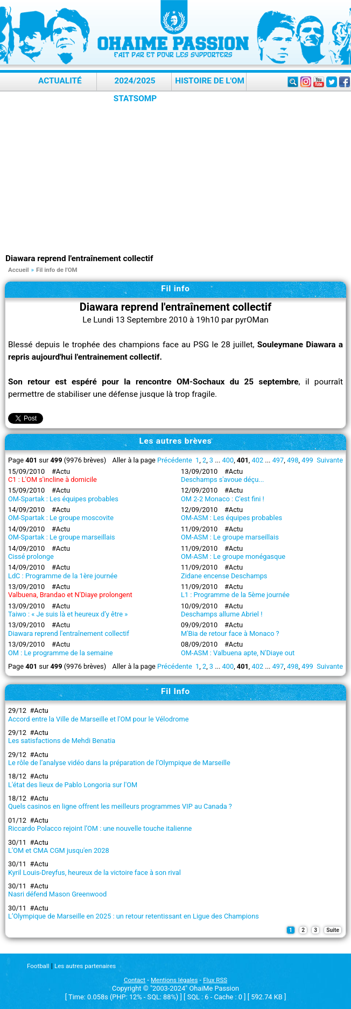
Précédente (174, 460)
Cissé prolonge (31, 556)
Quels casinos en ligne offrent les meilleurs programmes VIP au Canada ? (120, 806)
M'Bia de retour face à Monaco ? (230, 633)
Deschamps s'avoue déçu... (222, 479)
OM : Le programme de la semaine (60, 653)
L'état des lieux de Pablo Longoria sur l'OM (72, 785)
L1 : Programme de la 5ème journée (235, 595)
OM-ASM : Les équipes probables (231, 518)
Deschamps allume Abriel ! (221, 614)
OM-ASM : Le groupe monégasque (233, 556)
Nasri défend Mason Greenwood (57, 894)
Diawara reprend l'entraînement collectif (68, 633)
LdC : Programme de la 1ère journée (62, 576)
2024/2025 (134, 81)
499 (307, 460)
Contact (134, 980)
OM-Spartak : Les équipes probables (63, 499)
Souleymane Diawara (296, 344)
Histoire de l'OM (209, 81)
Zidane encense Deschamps (224, 576)
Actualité (60, 81)
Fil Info (175, 691)
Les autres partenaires (85, 966)
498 (293, 460)
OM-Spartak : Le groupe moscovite (61, 518)
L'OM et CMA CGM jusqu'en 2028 (58, 850)
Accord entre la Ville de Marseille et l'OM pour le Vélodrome (98, 719)
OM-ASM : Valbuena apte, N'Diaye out (237, 653)
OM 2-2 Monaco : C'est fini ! (222, 499)
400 (228, 460)
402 (258, 460)
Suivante (330, 460)
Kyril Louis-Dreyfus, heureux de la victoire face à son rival (94, 872)
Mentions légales (174, 980)
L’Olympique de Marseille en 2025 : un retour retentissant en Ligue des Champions (133, 916)
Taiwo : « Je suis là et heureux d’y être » (68, 614)
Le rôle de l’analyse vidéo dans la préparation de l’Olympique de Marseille (119, 763)
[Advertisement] (178, 172)
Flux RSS (215, 980)
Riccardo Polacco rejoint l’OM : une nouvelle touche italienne (100, 828)
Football (38, 966)
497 (278, 460)
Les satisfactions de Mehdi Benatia (61, 741)
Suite (332, 930)
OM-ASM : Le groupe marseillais (230, 537)
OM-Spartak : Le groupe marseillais (61, 537)
